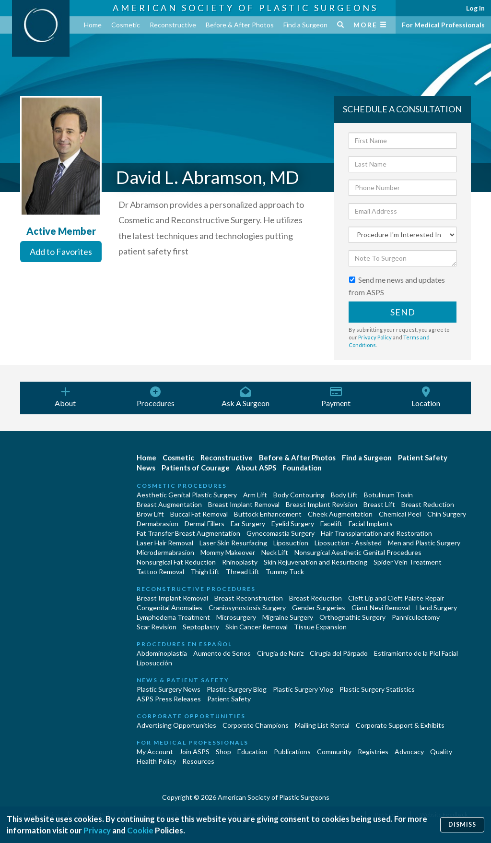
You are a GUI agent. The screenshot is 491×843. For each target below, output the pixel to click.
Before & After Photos (240, 25)
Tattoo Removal (160, 571)
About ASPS (256, 467)
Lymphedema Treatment (173, 617)
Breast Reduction (427, 504)
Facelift (331, 523)
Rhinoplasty (239, 562)
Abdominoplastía (162, 653)
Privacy (97, 830)
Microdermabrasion (165, 552)
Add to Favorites (61, 251)
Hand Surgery (436, 607)
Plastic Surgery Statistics (377, 689)
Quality (441, 751)
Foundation (302, 467)
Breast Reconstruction (248, 598)
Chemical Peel (400, 514)
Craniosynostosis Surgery (247, 607)
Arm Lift (255, 495)
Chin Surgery (446, 514)
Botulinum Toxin (388, 495)
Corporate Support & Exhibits (400, 725)
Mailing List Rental (322, 725)
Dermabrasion (157, 523)
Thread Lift (242, 571)
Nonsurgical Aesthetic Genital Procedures (357, 552)
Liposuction (290, 543)
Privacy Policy (375, 337)
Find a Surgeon (305, 25)
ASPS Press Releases (169, 699)
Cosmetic (125, 25)
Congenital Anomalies (169, 607)
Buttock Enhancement (268, 514)
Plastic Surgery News (168, 689)
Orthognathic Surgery (352, 617)
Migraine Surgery (287, 617)
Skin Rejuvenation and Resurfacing (315, 562)
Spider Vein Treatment (408, 562)
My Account (155, 751)
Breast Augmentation (169, 504)
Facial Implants (371, 523)
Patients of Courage (196, 467)
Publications (292, 751)
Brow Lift (150, 514)
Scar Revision (156, 627)
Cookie (140, 830)
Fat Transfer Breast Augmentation (188, 533)
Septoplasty (201, 627)
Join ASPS (194, 751)
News (146, 467)
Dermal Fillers (204, 523)
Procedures (155, 397)
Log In (475, 8)
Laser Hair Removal (165, 543)
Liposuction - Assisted (348, 543)
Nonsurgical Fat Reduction (176, 562)
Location (426, 397)
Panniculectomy (416, 617)
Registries (373, 751)
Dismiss (462, 824)
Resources (198, 761)
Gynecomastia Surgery (280, 533)
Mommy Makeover (227, 552)
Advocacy (409, 751)
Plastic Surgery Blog (237, 689)
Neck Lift (274, 552)
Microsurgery (236, 617)
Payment (335, 397)
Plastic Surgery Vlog (303, 689)
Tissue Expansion (320, 627)
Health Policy (156, 761)
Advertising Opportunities (176, 725)
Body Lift (344, 495)
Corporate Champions (255, 725)
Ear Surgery (248, 523)
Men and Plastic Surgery (424, 543)
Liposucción (154, 663)
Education (252, 751)
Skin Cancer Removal (256, 627)
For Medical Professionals (443, 25)
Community (334, 751)
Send (402, 312)
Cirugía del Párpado (339, 653)
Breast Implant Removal (244, 504)
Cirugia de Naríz (280, 653)
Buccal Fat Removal (199, 514)
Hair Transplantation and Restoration (376, 533)
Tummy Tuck (285, 571)
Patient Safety (422, 457)
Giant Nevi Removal (380, 607)
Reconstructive (173, 25)
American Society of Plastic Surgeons (245, 7)
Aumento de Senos (222, 653)
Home (93, 25)
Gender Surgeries (318, 607)
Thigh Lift (205, 571)
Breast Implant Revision (321, 504)
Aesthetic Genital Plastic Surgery (187, 495)
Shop (223, 751)
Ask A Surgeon (245, 397)
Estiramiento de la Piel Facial (416, 653)
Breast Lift (379, 504)
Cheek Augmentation (340, 514)
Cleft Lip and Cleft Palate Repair (396, 598)
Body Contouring (299, 495)
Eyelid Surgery (292, 523)
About (65, 397)
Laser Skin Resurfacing (233, 543)
